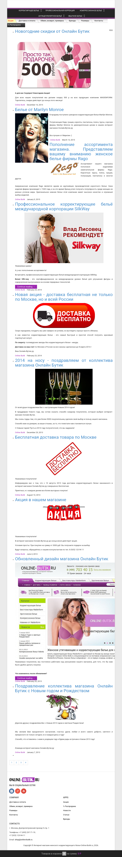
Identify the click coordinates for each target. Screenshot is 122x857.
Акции (10, 21)
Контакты (98, 21)
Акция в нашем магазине (40, 499)
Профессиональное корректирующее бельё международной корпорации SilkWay (64, 206)
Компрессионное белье (91, 11)
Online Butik (20, 105)
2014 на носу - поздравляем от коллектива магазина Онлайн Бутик (64, 363)
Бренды (72, 21)
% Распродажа (14, 25)
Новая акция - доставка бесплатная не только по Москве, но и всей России (64, 297)
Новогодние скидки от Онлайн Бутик (52, 31)
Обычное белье (75, 16)
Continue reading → (26, 287)
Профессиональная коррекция (60, 11)
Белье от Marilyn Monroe (39, 109)
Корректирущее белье (29, 11)
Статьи (66, 815)
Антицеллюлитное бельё (50, 16)
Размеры (85, 21)
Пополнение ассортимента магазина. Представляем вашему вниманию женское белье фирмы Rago (81, 151)
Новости (67, 810)
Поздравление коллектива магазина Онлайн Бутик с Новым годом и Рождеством (64, 688)
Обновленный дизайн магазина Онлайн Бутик (61, 558)
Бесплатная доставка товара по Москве (55, 437)
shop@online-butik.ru (23, 840)
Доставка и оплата (27, 21)
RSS (111, 30)
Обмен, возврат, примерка (52, 21)
